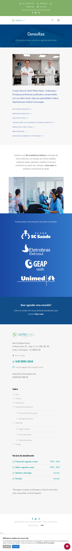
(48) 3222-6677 (46, 3)
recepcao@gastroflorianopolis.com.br (32, 383)
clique (39, 330)
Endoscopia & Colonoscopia (30, 429)
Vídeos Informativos (26, 456)
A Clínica (19, 415)
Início (18, 410)
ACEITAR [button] (15, 546)
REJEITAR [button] (6, 546)
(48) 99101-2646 (31, 7)
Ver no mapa (45, 7)
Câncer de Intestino (26, 451)
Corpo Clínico (21, 419)
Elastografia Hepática (27, 435)
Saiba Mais (20, 439)
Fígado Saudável (25, 445)
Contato (19, 460)
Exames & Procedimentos (26, 423)
